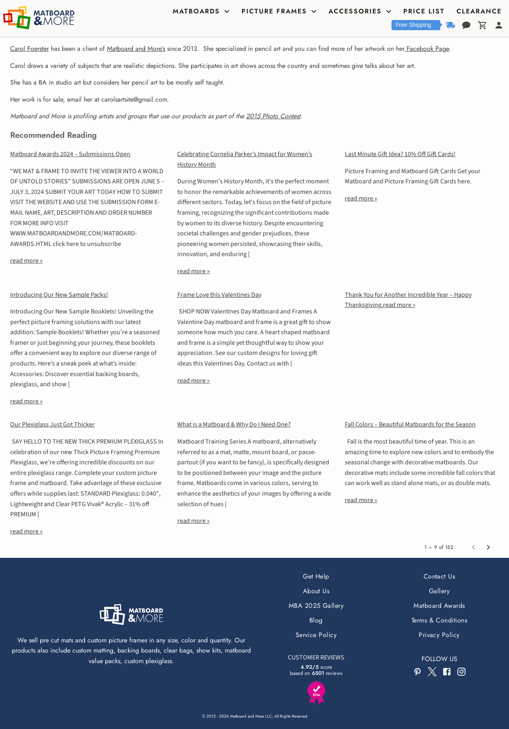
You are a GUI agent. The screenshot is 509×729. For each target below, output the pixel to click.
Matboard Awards (439, 605)
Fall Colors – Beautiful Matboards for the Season (410, 424)
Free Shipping (413, 25)
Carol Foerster (29, 48)
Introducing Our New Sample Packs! (59, 294)
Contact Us (439, 576)
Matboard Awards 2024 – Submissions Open (70, 154)
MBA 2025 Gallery (316, 605)
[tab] (202, 11)
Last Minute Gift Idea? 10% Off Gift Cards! (400, 154)
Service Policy (316, 635)
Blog (316, 620)
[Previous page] (473, 547)
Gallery (439, 591)
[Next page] (488, 547)
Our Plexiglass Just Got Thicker (52, 424)
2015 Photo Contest (273, 116)
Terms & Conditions (439, 620)
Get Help (316, 576)
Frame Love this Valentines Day (219, 294)
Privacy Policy (439, 635)
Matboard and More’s (136, 48)
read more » (26, 260)
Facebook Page (427, 48)
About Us (316, 591)
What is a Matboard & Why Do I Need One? (234, 424)
